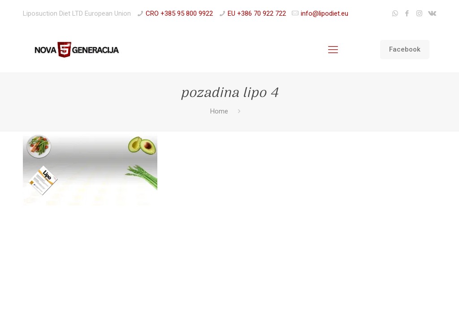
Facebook (404, 49)
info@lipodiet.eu (324, 13)
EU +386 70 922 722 (257, 13)
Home (219, 111)
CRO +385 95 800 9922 (179, 13)
